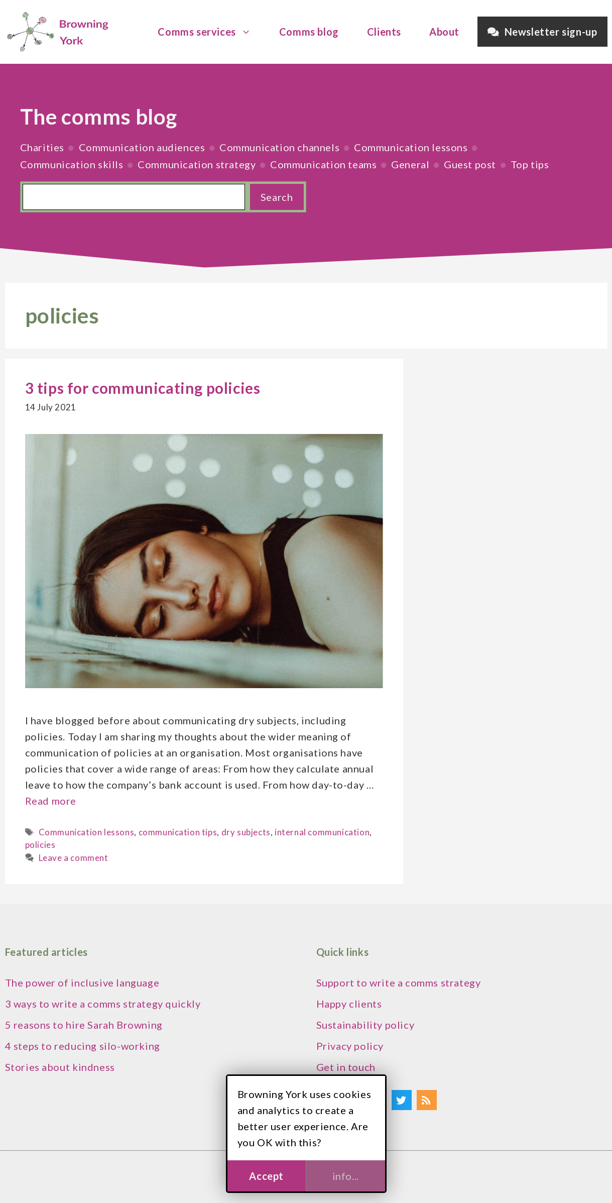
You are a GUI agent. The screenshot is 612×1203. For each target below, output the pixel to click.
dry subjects (246, 832)
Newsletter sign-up (542, 32)
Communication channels (279, 147)
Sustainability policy (365, 1025)
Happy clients (349, 1004)
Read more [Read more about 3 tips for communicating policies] (50, 801)
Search (277, 197)
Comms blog (309, 32)
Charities (42, 147)
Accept (266, 1176)
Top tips (530, 164)
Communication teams (323, 164)
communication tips (178, 832)
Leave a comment (73, 857)
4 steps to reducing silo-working (82, 1046)
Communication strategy (197, 164)
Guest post (470, 164)
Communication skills (72, 164)
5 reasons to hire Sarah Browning (84, 1025)
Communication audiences (142, 147)
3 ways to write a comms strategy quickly (103, 1004)
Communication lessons (411, 147)
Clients (384, 32)
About (444, 32)
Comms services (209, 32)
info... (345, 1176)
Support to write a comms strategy (398, 982)
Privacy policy (350, 1046)
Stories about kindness (60, 1067)
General (410, 164)
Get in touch (346, 1067)
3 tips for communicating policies (143, 388)
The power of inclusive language (82, 982)
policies (40, 844)
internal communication (322, 832)
